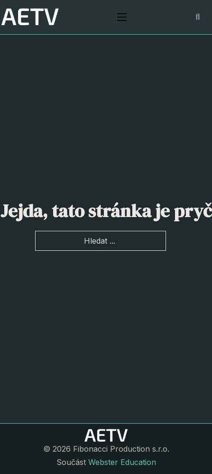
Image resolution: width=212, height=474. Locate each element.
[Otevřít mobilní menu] (122, 17)
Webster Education (122, 462)
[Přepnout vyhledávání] (198, 17)
